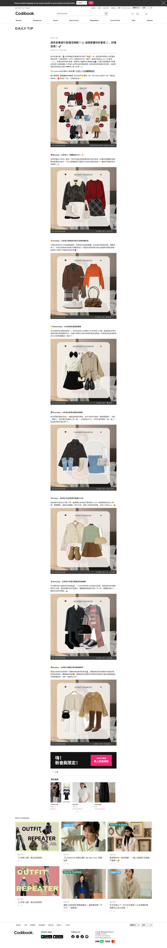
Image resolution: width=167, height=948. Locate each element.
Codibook (25, 13)
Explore (150, 20)
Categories (37, 20)
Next (118, 796)
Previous (49, 796)
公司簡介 (67, 925)
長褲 (96, 807)
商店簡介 (18, 925)
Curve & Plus (115, 20)
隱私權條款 (42, 925)
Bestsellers (94, 20)
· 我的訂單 (105, 8)
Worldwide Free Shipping (22, 8)
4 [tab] (87, 812)
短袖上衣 (53, 807)
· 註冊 (99, 8)
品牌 (25, 925)
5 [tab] (90, 812)
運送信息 (50, 925)
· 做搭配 (93, 8)
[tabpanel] (61, 795)
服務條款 (32, 925)
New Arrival (73, 20)
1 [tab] (77, 812)
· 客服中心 (113, 8)
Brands (18, 20)
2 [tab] (80, 812)
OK (91, 3)
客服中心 (59, 925)
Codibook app (126, 8)
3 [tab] (83, 812)
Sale (133, 20)
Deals (55, 20)
